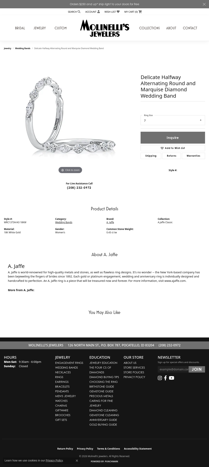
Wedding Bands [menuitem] (66, 367)
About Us (130, 362)
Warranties (193, 155)
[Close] (204, 4)
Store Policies (134, 372)
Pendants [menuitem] (62, 391)
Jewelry (40, 28)
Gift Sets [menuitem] (61, 419)
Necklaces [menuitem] (63, 372)
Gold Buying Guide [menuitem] (103, 424)
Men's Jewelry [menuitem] (65, 396)
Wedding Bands (22, 48)
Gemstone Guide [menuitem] (101, 391)
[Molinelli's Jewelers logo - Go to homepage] (104, 28)
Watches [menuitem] (61, 400)
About (171, 28)
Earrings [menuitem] (62, 381)
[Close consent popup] (77, 460)
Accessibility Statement (138, 448)
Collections (149, 28)
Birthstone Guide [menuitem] (101, 386)
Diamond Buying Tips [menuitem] (104, 377)
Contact (190, 28)
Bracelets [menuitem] (62, 386)
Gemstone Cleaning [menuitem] (104, 415)
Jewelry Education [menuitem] (103, 362)
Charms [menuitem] (61, 405)
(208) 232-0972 (79, 188)
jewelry (7, 48)
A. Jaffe (110, 222)
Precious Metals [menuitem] (101, 396)
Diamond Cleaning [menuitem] (103, 410)
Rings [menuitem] (59, 377)
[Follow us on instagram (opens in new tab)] (160, 378)
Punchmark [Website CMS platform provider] (111, 461)
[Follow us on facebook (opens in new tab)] (165, 378)
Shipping (150, 155)
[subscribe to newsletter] (197, 369)
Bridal (20, 28)
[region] (70, 115)
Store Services (134, 367)
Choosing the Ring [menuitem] (103, 381)
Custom (61, 28)
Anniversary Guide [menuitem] (103, 419)
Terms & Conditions (108, 448)
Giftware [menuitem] (61, 410)
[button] (74, 11)
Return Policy (65, 448)
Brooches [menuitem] (62, 415)
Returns (171, 155)
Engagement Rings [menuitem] (69, 362)
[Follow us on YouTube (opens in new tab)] (171, 378)
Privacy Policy (134, 377)
